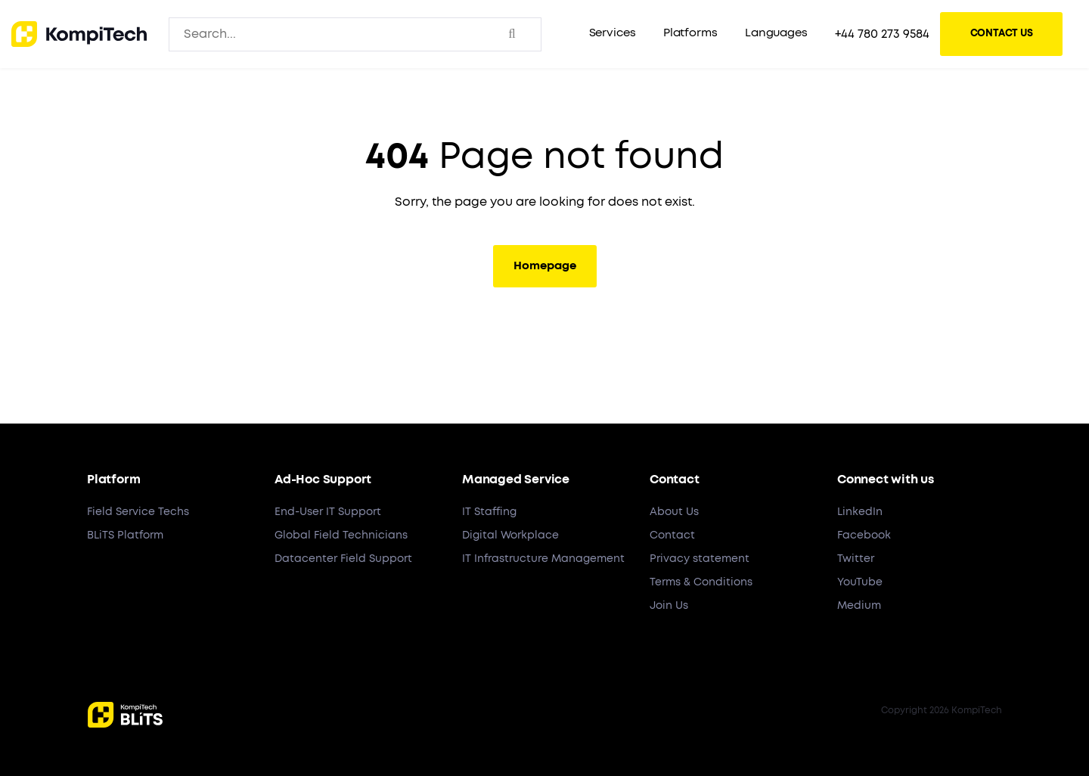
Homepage (544, 266)
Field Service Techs (138, 512)
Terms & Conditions (701, 582)
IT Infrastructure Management (543, 559)
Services (612, 33)
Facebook (864, 535)
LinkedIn (860, 512)
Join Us (669, 606)
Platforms (690, 33)
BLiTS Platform (125, 535)
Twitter (855, 559)
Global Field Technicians (341, 535)
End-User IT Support (328, 512)
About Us (674, 512)
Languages (776, 33)
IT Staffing (489, 512)
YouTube (860, 582)
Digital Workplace (510, 535)
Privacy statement (699, 559)
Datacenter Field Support (343, 559)
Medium (859, 606)
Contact (672, 535)
